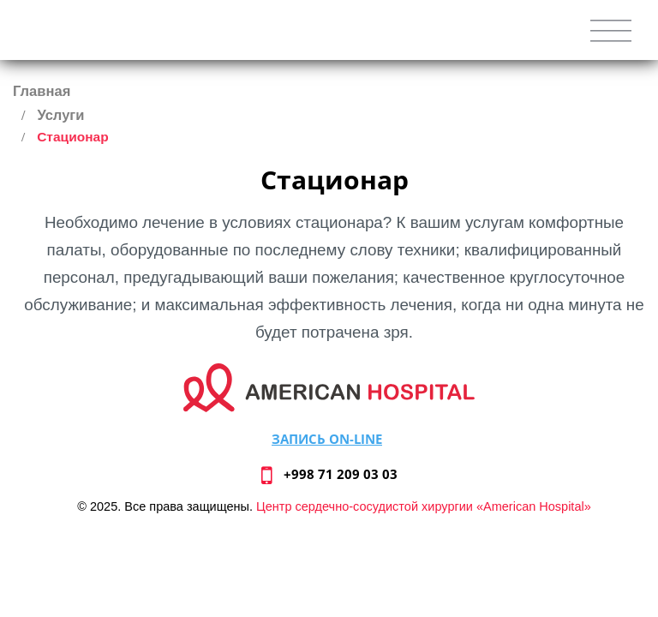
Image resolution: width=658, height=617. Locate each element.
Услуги (60, 115)
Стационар (72, 136)
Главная (41, 91)
